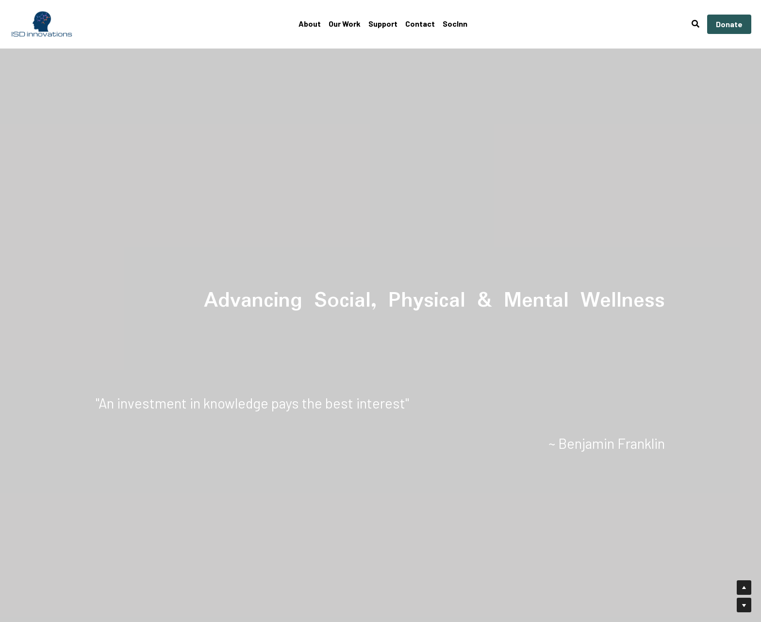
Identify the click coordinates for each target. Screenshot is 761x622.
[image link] (42, 23)
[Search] (695, 24)
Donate (729, 24)
